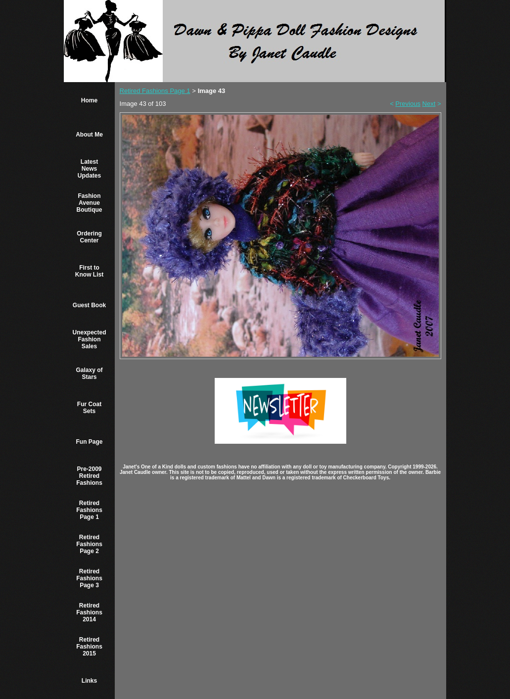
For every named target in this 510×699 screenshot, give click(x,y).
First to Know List (89, 271)
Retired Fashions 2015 (89, 646)
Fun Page (89, 441)
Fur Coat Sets (89, 408)
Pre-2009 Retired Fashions (89, 476)
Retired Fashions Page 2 (89, 544)
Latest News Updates (89, 168)
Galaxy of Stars (89, 373)
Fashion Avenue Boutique (89, 202)
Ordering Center (89, 237)
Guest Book (89, 305)
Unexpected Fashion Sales (89, 339)
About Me (89, 134)
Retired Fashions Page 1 (89, 510)
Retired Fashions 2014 (89, 612)
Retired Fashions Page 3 (89, 578)
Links (89, 680)
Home (89, 100)
